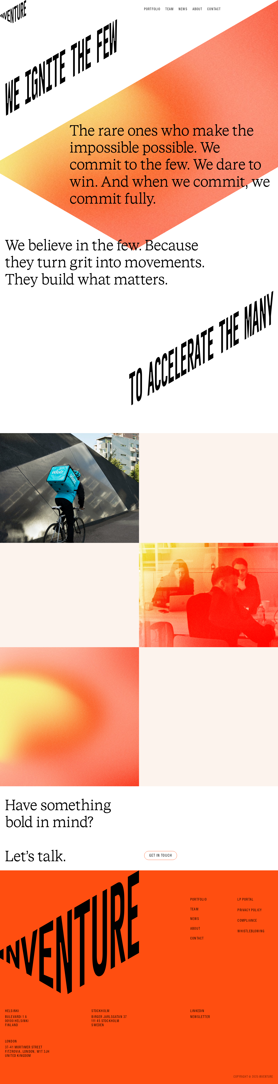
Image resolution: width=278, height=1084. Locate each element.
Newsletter (200, 1017)
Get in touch (160, 856)
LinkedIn (197, 1011)
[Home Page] (13, 8)
